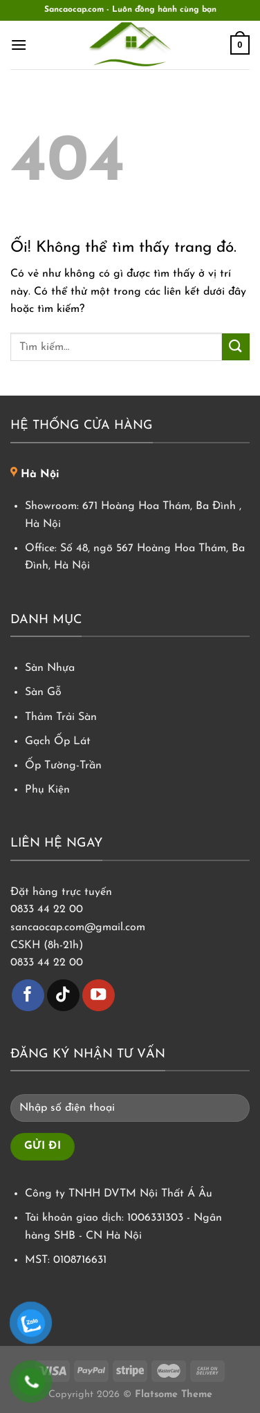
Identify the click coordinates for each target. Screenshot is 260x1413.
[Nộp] (236, 346)
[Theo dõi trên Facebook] (28, 995)
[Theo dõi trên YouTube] (98, 995)
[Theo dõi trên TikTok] (63, 995)
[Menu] (18, 45)
